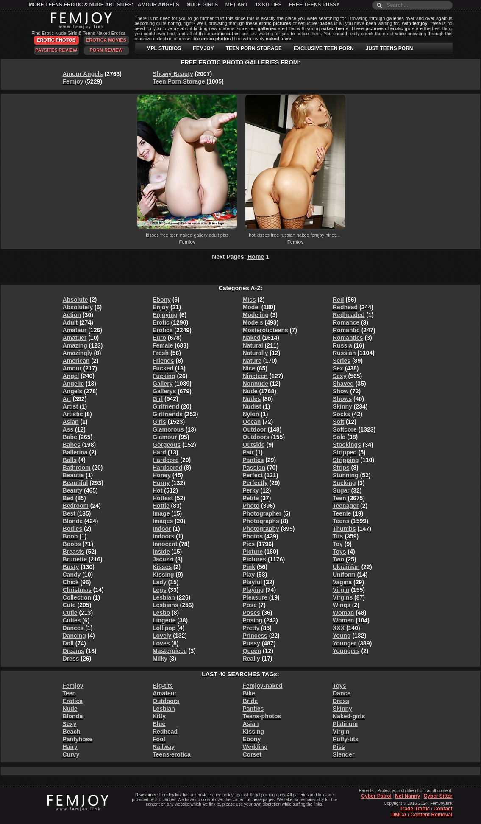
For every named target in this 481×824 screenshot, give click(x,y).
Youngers (346, 650)
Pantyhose (78, 739)
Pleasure (255, 597)
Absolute (75, 299)
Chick (71, 582)
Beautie (73, 475)
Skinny (342, 406)
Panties (253, 460)
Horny (161, 482)
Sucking (344, 482)
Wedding (255, 746)
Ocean (252, 421)
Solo (339, 437)
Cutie (70, 612)
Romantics (348, 337)
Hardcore (165, 460)
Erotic (161, 322)
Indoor (162, 528)
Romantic (346, 330)
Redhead (345, 307)
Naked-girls (349, 716)
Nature (252, 360)
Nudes (252, 398)
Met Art (236, 5)
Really (251, 658)
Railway (164, 746)
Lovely (162, 635)
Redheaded (348, 314)
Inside (161, 551)
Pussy (251, 643)
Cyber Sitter (437, 796)
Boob (70, 536)
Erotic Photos (56, 39)
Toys (339, 551)
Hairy (70, 746)
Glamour (165, 437)
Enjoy (161, 307)
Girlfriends (168, 414)
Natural (253, 345)
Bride (250, 701)
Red (338, 299)
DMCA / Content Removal (421, 815)
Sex (338, 368)
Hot (157, 490)
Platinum (345, 723)
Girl (158, 398)
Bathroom (77, 467)
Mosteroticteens (265, 330)
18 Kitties (268, 5)
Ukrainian (346, 566)
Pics (249, 544)
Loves (161, 643)
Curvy (71, 754)
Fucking (164, 376)
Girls (159, 421)
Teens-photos (262, 716)
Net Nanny (407, 796)
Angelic (73, 383)
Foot (159, 739)
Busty (71, 566)
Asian (71, 421)
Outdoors (256, 437)
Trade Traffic (415, 809)
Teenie (342, 513)
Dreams (73, 650)
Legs (160, 589)
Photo (251, 505)
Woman (343, 612)
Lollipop (164, 628)
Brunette (75, 559)
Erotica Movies (106, 39)
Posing (253, 620)
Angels (73, 391)
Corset (252, 754)
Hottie (161, 505)
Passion (254, 467)
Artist (70, 406)
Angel (71, 376)
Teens (341, 521)
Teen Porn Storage (179, 81)
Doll (68, 643)
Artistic (73, 414)
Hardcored (167, 467)
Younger (344, 643)
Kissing (163, 574)
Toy (338, 544)
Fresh (161, 353)
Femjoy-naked (263, 685)
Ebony (162, 299)
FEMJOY (203, 48)
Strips (341, 467)
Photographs (261, 521)
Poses (251, 612)
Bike (249, 693)
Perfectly (255, 482)
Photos (253, 536)
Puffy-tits (346, 739)
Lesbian (164, 597)
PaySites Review (56, 50)
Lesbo (161, 612)
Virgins (343, 597)
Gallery (162, 383)
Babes (72, 444)
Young (342, 635)
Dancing (74, 635)
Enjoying (165, 314)
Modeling (256, 314)
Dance (341, 693)
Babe (70, 437)
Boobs (72, 544)
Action (72, 314)
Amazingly (77, 353)
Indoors (163, 536)
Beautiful (75, 482)
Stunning (346, 475)
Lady (160, 582)
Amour (72, 368)
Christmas (77, 589)
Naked (252, 337)
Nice (249, 368)
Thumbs (344, 528)
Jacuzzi (163, 559)
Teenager (346, 505)
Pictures (254, 559)
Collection (77, 597)
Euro (159, 337)
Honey (162, 475)
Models (253, 322)
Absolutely (78, 307)
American (76, 360)
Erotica (162, 330)
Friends (163, 360)
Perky (251, 490)
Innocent (165, 544)
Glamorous (168, 429)
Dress (71, 658)
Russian (344, 353)
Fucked (163, 368)
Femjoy (73, 81)
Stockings (347, 444)
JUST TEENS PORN (389, 48)
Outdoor (254, 429)
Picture (253, 551)
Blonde (73, 521)
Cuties (72, 620)
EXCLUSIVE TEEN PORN (323, 48)
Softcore (345, 429)
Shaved (343, 383)
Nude (250, 391)
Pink (249, 566)
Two (338, 559)
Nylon (251, 414)
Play (249, 574)
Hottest (163, 498)
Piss (339, 746)
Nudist (252, 406)
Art (67, 398)
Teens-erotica (172, 754)
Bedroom (76, 505)
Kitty (159, 716)
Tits (338, 536)
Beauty (73, 490)
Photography (261, 528)
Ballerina (75, 452)
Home (255, 256)
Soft (338, 421)
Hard (159, 452)
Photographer (262, 513)
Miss (249, 299)
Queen (252, 650)
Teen (339, 498)
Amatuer (75, 337)
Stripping (346, 460)
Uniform (344, 574)
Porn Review (105, 50)
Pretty (251, 628)
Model (251, 307)
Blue (159, 723)
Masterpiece (170, 650)
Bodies (73, 528)
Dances (73, 628)
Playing (253, 589)
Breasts (73, 551)
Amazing (75, 345)
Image (161, 513)
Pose (250, 605)
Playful (252, 582)
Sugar (341, 490)
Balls (70, 460)
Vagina (342, 582)
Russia (342, 345)
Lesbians (165, 605)
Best (69, 513)
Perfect (253, 475)
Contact (443, 809)
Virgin (341, 589)
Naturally (255, 353)
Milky (160, 658)
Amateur (75, 330)
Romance (346, 322)
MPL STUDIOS (164, 48)
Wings (341, 605)
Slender (343, 754)
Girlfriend (166, 406)
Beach (72, 731)
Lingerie (164, 620)
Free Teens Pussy (314, 5)
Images (163, 521)
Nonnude (256, 383)
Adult (70, 322)
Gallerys (164, 391)
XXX (339, 628)
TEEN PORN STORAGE (254, 48)
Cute (69, 605)
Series (341, 360)
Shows (342, 398)
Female (163, 345)
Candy (72, 574)
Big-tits (163, 685)
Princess (255, 635)
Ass (68, 429)
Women (343, 620)
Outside (254, 444)
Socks (341, 414)
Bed (68, 498)
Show (340, 391)
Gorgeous (167, 444)
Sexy (340, 376)
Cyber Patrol (376, 796)
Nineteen (255, 376)
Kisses (162, 566)
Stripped (345, 452)
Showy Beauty (173, 73)
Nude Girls (202, 5)
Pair (248, 452)
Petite (251, 498)
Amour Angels (158, 5)
